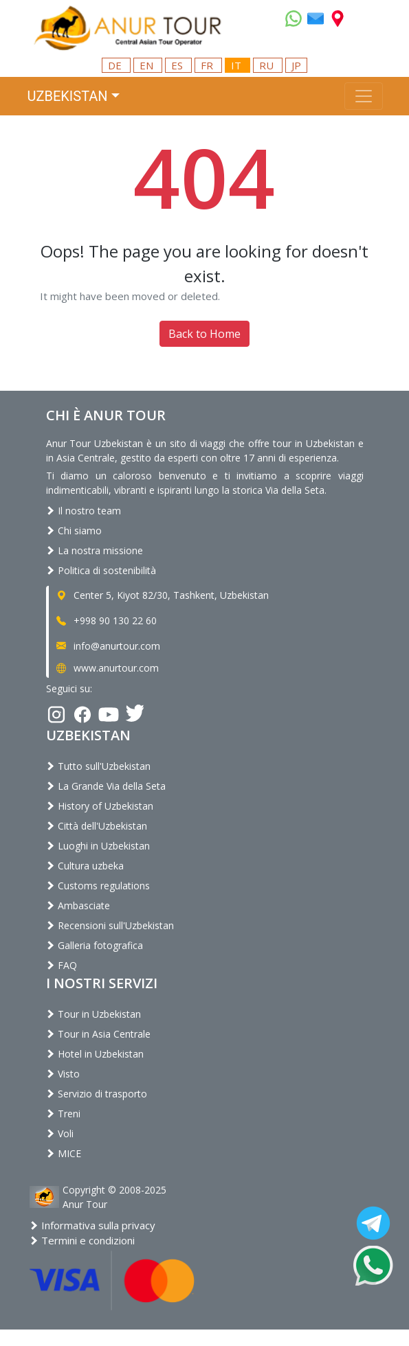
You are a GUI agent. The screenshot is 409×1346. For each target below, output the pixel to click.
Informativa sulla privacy (92, 1225)
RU (267, 65)
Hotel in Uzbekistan (95, 1053)
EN (148, 65)
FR (208, 65)
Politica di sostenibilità (101, 570)
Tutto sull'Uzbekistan (98, 766)
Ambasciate (78, 905)
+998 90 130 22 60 (105, 620)
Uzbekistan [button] (67, 96)
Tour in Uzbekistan (93, 1013)
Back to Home (204, 333)
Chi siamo (74, 530)
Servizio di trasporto (96, 1093)
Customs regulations (98, 885)
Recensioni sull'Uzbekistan (110, 925)
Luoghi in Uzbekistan (98, 845)
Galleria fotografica (94, 945)
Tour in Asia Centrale (98, 1033)
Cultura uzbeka (85, 865)
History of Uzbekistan (99, 805)
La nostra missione (94, 550)
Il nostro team (83, 510)
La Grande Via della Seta (106, 785)
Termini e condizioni (82, 1240)
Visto (63, 1073)
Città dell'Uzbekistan (96, 825)
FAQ (61, 965)
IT (237, 65)
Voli (60, 1133)
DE (116, 65)
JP (296, 65)
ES (178, 65)
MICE (63, 1153)
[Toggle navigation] (363, 96)
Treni (63, 1113)
